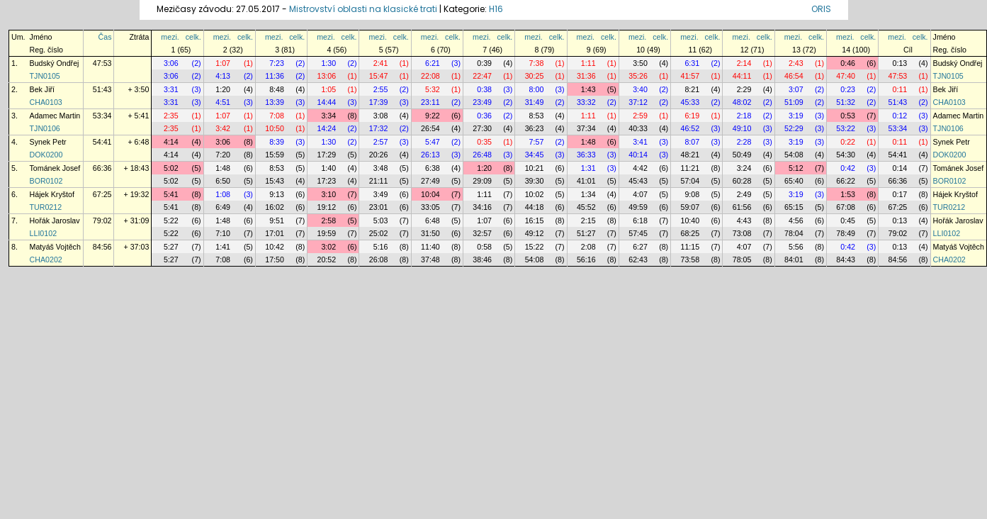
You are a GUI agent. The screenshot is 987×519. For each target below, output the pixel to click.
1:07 (222, 63)
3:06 (171, 63)
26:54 (430, 128)
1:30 (328, 63)
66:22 (845, 181)
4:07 (640, 194)
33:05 (430, 207)
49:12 (534, 233)
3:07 (796, 89)
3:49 (380, 194)
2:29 (744, 89)
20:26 (378, 154)
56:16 (586, 259)
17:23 (327, 181)
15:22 (534, 246)
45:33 (689, 102)
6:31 (691, 63)
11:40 (430, 246)
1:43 (588, 89)
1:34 (588, 194)
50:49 (742, 154)
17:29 (327, 154)
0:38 (484, 89)
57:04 (689, 181)
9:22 (432, 115)
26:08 (378, 259)
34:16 (482, 207)
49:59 (638, 207)
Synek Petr (48, 142)
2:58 (328, 220)
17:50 (274, 259)
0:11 (900, 89)
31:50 (430, 233)
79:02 (102, 220)
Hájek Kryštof (52, 194)
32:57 (482, 233)
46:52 (689, 128)
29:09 (482, 181)
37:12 (638, 102)
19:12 (327, 207)
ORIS (821, 9)
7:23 (276, 63)
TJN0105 (45, 76)
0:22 (847, 142)
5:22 (171, 220)
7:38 (536, 63)
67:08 (845, 207)
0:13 (900, 63)
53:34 (102, 115)
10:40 (689, 220)
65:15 (793, 207)
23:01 (378, 207)
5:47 (432, 142)
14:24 (327, 128)
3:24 (744, 168)
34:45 (534, 154)
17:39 (378, 102)
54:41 (102, 142)
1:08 (222, 194)
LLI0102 (43, 233)
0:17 (900, 194)
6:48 (432, 220)
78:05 (742, 259)
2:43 (796, 63)
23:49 (482, 102)
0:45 (847, 220)
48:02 (742, 102)
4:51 (222, 102)
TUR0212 (46, 207)
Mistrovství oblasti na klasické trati (363, 9)
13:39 (274, 102)
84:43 (845, 259)
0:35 (484, 142)
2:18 (744, 115)
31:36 (586, 76)
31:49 (534, 102)
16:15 (534, 220)
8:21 (691, 89)
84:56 (102, 246)
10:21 (534, 168)
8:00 (536, 89)
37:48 (430, 259)
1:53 (847, 194)
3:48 (380, 168)
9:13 (276, 194)
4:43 (744, 220)
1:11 (588, 63)
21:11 (378, 181)
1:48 (588, 142)
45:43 (638, 181)
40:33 (638, 128)
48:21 (689, 154)
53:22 (845, 128)
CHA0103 (46, 102)
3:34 (328, 115)
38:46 (482, 259)
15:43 (274, 181)
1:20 (222, 89)
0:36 (484, 115)
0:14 (900, 168)
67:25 (102, 194)
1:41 (222, 246)
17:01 (274, 233)
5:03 (380, 220)
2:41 (380, 63)
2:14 (744, 63)
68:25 (689, 233)
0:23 (847, 89)
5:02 (171, 168)
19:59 (327, 233)
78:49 (845, 233)
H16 (496, 9)
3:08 (380, 115)
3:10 (328, 194)
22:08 (430, 76)
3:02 (328, 246)
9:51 (276, 220)
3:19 (796, 115)
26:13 (430, 154)
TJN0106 (45, 128)
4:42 (640, 168)
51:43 (102, 89)
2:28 (744, 142)
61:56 (742, 207)
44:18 (534, 207)
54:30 (845, 154)
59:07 (689, 207)
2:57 (380, 142)
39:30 (534, 181)
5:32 (432, 89)
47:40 (845, 76)
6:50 (222, 181)
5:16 (380, 246)
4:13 (222, 76)
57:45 (638, 233)
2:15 (588, 220)
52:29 (793, 128)
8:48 (276, 89)
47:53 (102, 63)
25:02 (378, 233)
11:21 (689, 168)
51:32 (845, 102)
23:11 (430, 102)
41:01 (586, 181)
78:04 (793, 233)
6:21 (432, 63)
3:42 (222, 128)
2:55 (380, 89)
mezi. (170, 37)
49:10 (742, 128)
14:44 (327, 102)
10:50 (274, 128)
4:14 (171, 142)
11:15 (689, 246)
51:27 (586, 233)
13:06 (327, 76)
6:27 (640, 246)
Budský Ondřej (54, 63)
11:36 (274, 76)
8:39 (276, 142)
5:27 (171, 246)
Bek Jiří (42, 89)
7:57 (536, 142)
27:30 (482, 128)
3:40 (640, 89)
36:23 (534, 128)
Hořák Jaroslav (55, 220)
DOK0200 (46, 154)
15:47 (378, 76)
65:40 (793, 181)
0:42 (847, 168)
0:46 (847, 63)
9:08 (691, 194)
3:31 (171, 89)
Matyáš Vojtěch (55, 246)
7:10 (222, 233)
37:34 (586, 128)
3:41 (640, 142)
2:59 (640, 115)
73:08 (742, 233)
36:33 (586, 154)
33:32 (586, 102)
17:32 (378, 128)
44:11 (742, 76)
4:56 (796, 220)
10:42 (274, 246)
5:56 (796, 246)
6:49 (222, 207)
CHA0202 (46, 259)
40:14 (638, 154)
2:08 (588, 246)
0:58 (484, 246)
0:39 (484, 63)
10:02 (534, 194)
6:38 (432, 168)
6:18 (640, 220)
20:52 (327, 259)
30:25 (534, 76)
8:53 (536, 115)
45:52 (586, 207)
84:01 (793, 259)
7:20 (222, 154)
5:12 (796, 168)
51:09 (793, 102)
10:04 (430, 194)
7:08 (276, 115)
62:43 (638, 259)
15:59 (274, 154)
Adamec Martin (55, 115)
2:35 (171, 115)
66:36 (102, 168)
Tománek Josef (55, 168)
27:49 (430, 181)
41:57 (689, 76)
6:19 (691, 115)
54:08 (793, 154)
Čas (105, 37)
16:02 (274, 207)
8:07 (691, 142)
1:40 (328, 168)
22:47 (482, 76)
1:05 (328, 89)
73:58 (689, 259)
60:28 (742, 181)
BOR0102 (46, 181)
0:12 (900, 115)
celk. (193, 37)
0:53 (847, 115)
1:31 (588, 168)
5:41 (171, 194)
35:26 (638, 76)
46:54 (793, 76)
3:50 (640, 63)
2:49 (744, 194)
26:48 (482, 154)
